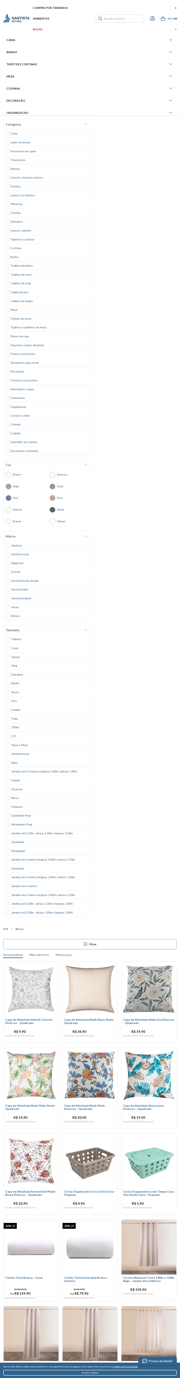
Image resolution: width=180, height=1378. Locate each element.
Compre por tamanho (105, 8)
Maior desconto (39, 954)
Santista (16, 18)
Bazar (105, 29)
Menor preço (64, 954)
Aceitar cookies (90, 1372)
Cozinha (90, 88)
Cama (90, 40)
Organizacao (90, 112)
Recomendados (13, 954)
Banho (90, 52)
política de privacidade (126, 1366)
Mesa (90, 76)
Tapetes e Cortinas (90, 64)
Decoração (90, 100)
